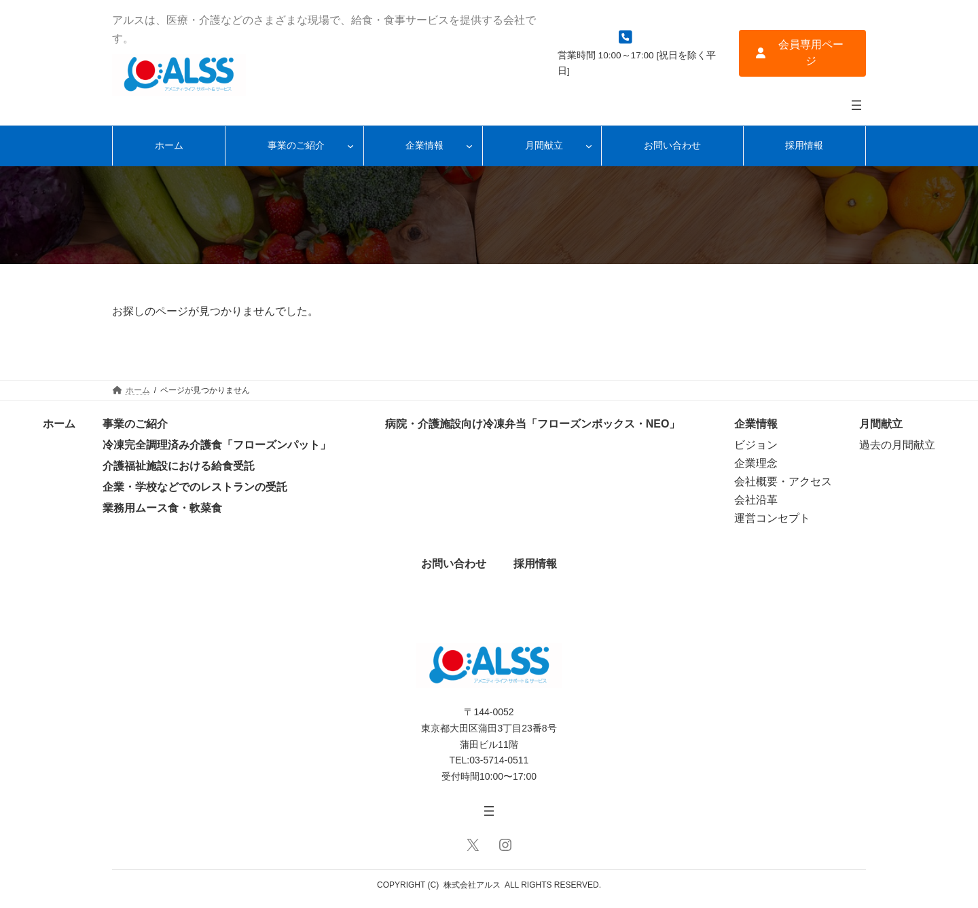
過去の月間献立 (897, 445)
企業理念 (756, 463)
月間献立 (881, 424)
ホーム (59, 424)
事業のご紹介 (135, 424)
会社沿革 (756, 500)
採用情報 (535, 563)
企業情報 (756, 424)
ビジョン (756, 445)
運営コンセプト (772, 518)
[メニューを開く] (856, 105)
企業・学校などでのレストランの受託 (195, 487)
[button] (802, 53)
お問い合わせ (453, 563)
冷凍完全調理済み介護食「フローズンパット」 (217, 445)
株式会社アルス (472, 885)
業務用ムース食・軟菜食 (162, 508)
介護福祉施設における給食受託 (179, 466)
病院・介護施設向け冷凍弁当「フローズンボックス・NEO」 (533, 424)
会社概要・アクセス (783, 481)
